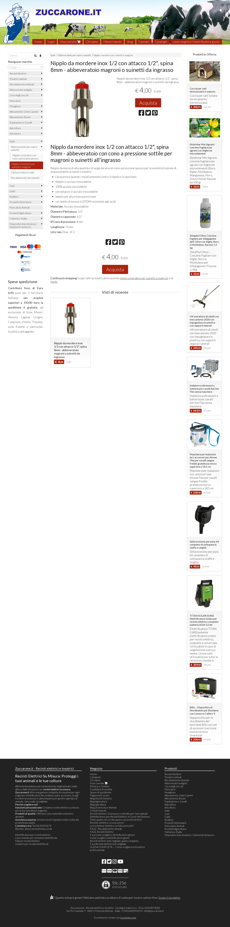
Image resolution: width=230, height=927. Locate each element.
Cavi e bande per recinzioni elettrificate (36, 837)
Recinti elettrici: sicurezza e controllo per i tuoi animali (118, 813)
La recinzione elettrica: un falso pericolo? (112, 825)
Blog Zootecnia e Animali (103, 807)
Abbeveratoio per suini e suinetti (74, 55)
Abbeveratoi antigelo (21, 89)
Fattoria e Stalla (18, 218)
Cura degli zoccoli (19, 95)
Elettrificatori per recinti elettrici (32, 834)
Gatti (12, 191)
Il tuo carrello (70, 41)
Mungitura (15, 106)
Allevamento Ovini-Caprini (24, 111)
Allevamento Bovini (20, 117)
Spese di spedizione (100, 792)
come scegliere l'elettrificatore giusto (196, 41)
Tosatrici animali (18, 78)
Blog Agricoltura (98, 801)
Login (51, 41)
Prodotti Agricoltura (20, 213)
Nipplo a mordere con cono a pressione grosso (25, 157)
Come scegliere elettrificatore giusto (110, 837)
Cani (12, 185)
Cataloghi (161, 41)
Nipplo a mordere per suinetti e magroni (113, 55)
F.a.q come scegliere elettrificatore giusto (112, 834)
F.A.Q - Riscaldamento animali (106, 828)
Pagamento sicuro (99, 795)
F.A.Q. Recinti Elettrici (102, 831)
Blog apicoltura (98, 804)
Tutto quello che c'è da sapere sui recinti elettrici (116, 819)
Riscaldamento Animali (22, 84)
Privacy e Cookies (99, 786)
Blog (130, 41)
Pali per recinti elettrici (27, 840)
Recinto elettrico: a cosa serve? (107, 822)
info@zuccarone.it (154, 910)
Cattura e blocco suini (22, 172)
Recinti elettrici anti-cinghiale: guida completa (114, 840)
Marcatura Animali (19, 207)
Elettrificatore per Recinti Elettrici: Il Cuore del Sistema (120, 816)
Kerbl (53, 281)
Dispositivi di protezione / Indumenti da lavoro (23, 225)
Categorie (95, 777)
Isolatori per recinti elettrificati (31, 843)
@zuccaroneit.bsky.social (38, 828)
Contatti (144, 41)
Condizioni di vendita (101, 789)
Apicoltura (15, 128)
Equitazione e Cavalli (21, 122)
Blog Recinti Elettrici (101, 798)
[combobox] (25, 67)
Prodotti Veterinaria (20, 202)
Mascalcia (15, 100)
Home (38, 41)
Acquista (148, 103)
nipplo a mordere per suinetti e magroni (144, 278)
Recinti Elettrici (18, 73)
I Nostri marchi (112, 41)
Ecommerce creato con (115, 917)
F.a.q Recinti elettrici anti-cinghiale (108, 843)
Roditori (14, 196)
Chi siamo (92, 41)
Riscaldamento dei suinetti (25, 177)
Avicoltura (15, 133)
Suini (52, 55)
